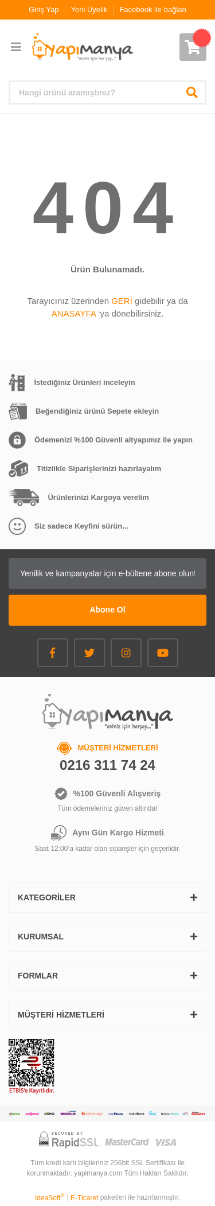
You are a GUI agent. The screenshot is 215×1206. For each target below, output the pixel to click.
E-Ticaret (84, 1198)
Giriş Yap (43, 9)
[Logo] (82, 47)
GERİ (121, 301)
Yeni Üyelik (89, 9)
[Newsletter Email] (107, 573)
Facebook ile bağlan (152, 9)
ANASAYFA (74, 313)
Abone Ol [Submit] (107, 609)
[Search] (107, 92)
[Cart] (192, 47)
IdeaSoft (49, 1197)
